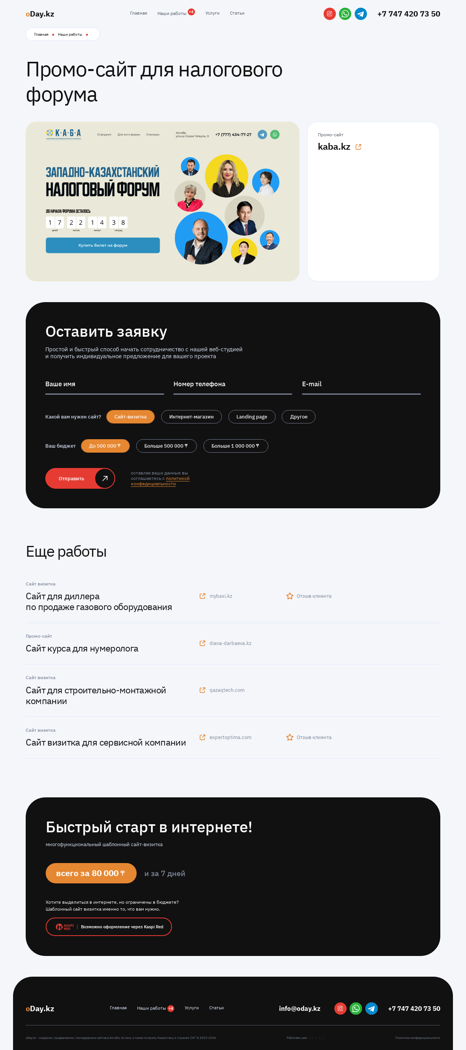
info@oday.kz (300, 1008)
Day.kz (40, 13)
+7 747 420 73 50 (408, 13)
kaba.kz (340, 146)
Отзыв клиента (309, 596)
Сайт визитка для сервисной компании (106, 742)
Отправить (71, 478)
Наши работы (176, 13)
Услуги (212, 13)
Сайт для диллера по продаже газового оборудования (99, 601)
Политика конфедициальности (417, 1038)
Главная (138, 13)
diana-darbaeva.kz (224, 643)
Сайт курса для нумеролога (82, 648)
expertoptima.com (224, 737)
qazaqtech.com (221, 690)
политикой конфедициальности (160, 480)
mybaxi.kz (215, 596)
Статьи (237, 13)
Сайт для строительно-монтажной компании (96, 695)
